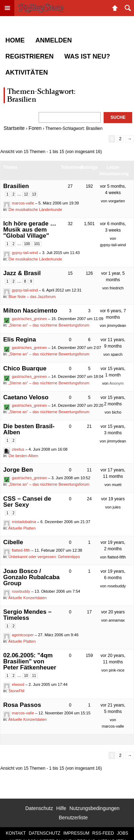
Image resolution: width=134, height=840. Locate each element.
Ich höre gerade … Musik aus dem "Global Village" (29, 229)
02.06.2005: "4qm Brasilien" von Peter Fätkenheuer (29, 661)
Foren (35, 128)
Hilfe (61, 808)
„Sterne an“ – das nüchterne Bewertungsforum (49, 325)
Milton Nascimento (30, 310)
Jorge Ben (18, 469)
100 (27, 244)
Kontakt (16, 833)
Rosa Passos (22, 705)
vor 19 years (113, 498)
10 (26, 676)
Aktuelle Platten (21, 528)
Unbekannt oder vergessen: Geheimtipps (44, 557)
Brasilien (16, 186)
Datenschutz (39, 808)
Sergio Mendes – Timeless (27, 614)
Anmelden (53, 40)
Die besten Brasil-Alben (29, 429)
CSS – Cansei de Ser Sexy (27, 501)
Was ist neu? (87, 56)
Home (15, 40)
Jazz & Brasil (22, 273)
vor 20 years (113, 611)
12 (26, 194)
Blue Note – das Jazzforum (32, 296)
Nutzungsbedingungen (94, 808)
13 (34, 194)
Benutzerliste (73, 817)
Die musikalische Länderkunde (35, 209)
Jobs (122, 833)
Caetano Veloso (26, 397)
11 (34, 676)
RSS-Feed (103, 833)
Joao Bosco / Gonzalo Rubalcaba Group (31, 577)
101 (37, 244)
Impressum (76, 833)
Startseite (14, 128)
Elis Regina (19, 339)
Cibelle (13, 542)
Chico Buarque (24, 368)
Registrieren (29, 56)
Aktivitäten (26, 72)
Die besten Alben (23, 456)
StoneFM (17, 691)
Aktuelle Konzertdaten (27, 598)
